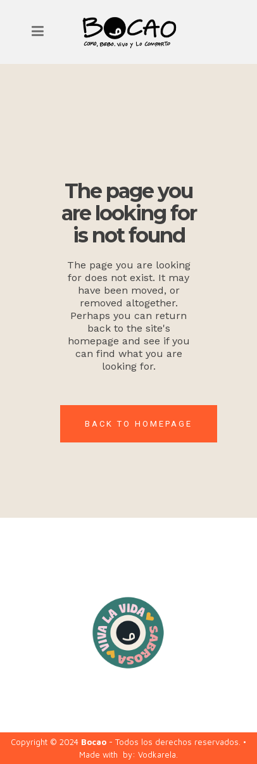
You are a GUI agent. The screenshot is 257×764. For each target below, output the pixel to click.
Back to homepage (138, 424)
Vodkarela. (158, 754)
